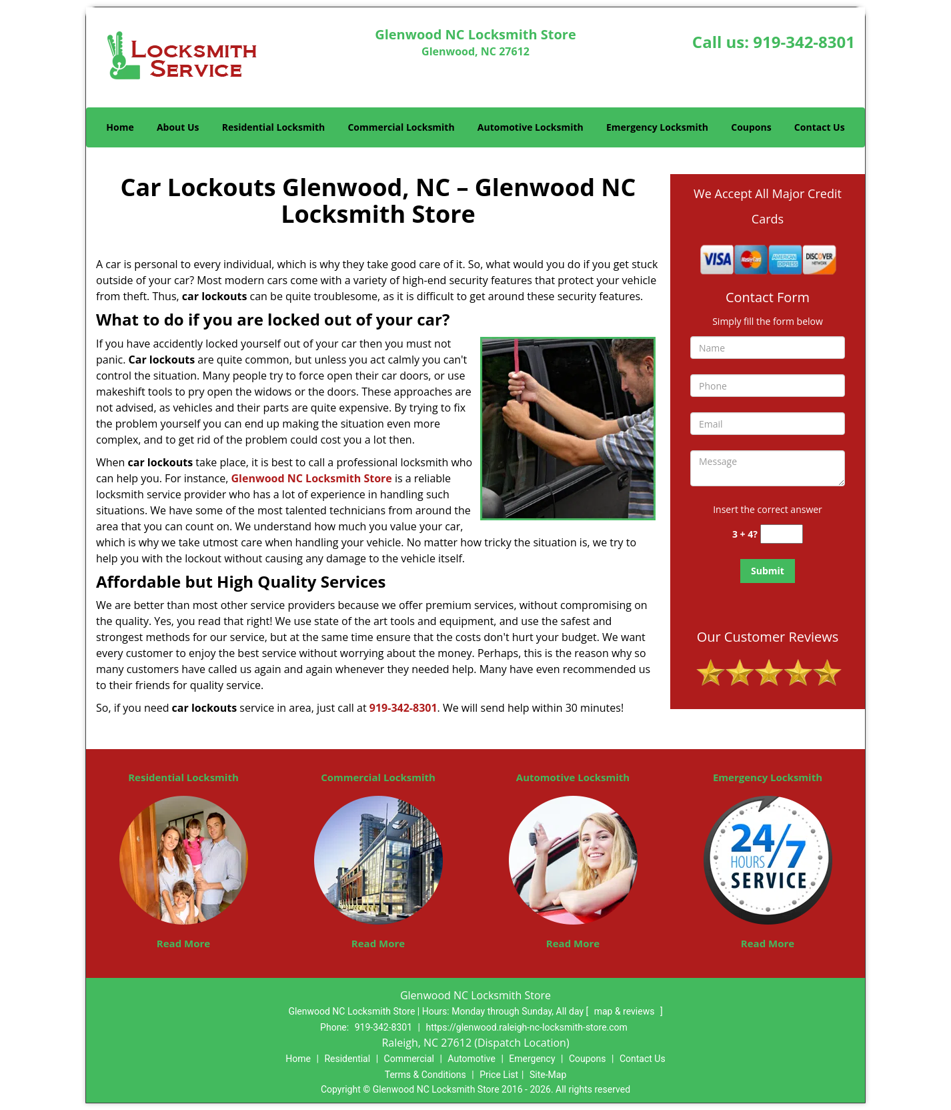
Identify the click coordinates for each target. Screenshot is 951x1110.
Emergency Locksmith (657, 127)
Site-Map (548, 1074)
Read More (183, 943)
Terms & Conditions (425, 1074)
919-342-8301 (804, 42)
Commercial (409, 1058)
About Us (178, 127)
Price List (499, 1074)
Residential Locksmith (273, 127)
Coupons (751, 127)
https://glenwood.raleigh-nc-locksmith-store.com (526, 1027)
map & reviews (625, 1011)
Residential (347, 1058)
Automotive (471, 1058)
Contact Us (819, 127)
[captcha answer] (781, 534)
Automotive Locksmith (531, 127)
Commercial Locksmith (400, 127)
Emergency (532, 1058)
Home (119, 127)
